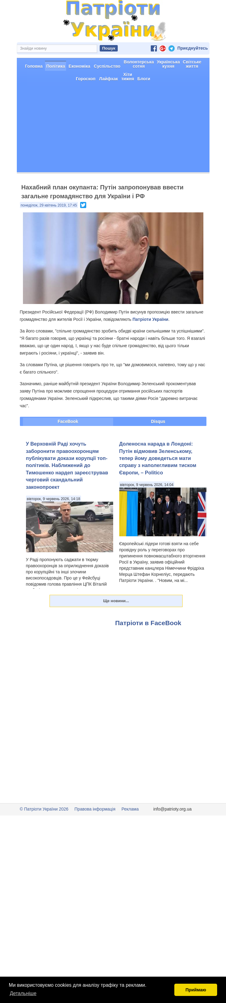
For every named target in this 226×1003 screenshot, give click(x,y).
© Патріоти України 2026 (44, 830)
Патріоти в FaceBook (148, 644)
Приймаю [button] (195, 989)
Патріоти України (150, 341)
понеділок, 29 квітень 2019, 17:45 (49, 227)
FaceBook (68, 443)
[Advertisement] (113, 151)
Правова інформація (95, 830)
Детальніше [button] (23, 993)
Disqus (158, 443)
